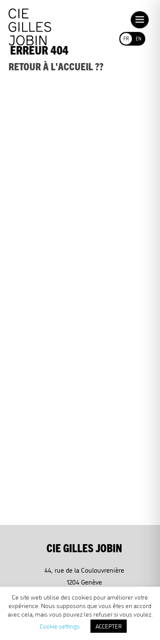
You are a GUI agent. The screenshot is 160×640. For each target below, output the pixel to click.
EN (138, 38)
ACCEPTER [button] (109, 626)
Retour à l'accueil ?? (56, 66)
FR (126, 38)
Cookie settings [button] (60, 625)
